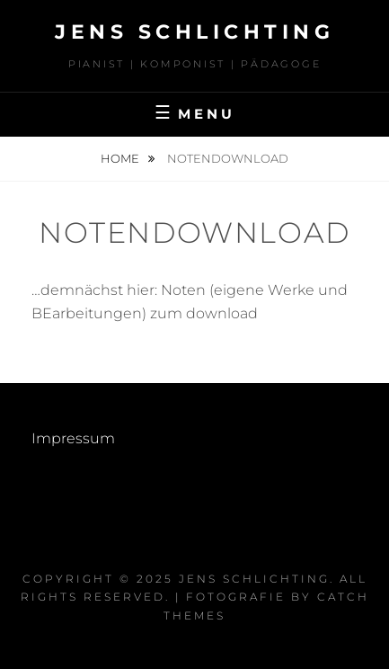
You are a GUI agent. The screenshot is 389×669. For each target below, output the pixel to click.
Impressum (73, 438)
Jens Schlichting (194, 32)
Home (121, 158)
